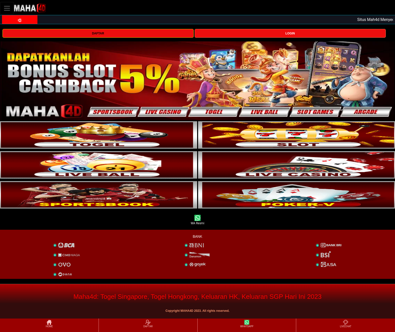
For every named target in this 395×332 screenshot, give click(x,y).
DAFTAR (98, 33)
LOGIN (290, 33)
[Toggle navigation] (7, 8)
